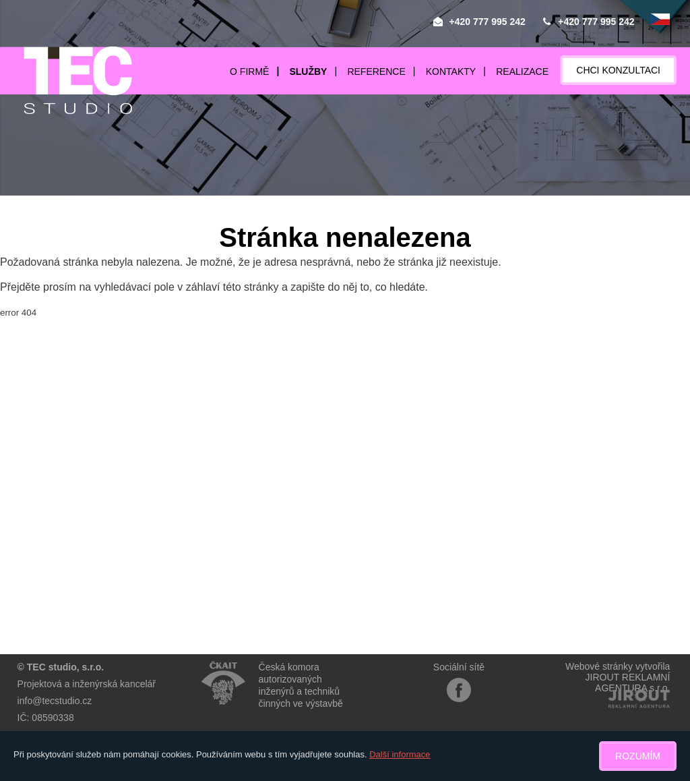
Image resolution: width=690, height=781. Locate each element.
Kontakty (451, 71)
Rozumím (637, 756)
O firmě (249, 71)
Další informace (399, 754)
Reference (376, 71)
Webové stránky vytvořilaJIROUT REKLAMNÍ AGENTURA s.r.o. (617, 677)
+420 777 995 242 (487, 21)
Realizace (522, 71)
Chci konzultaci (618, 70)
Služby (308, 71)
